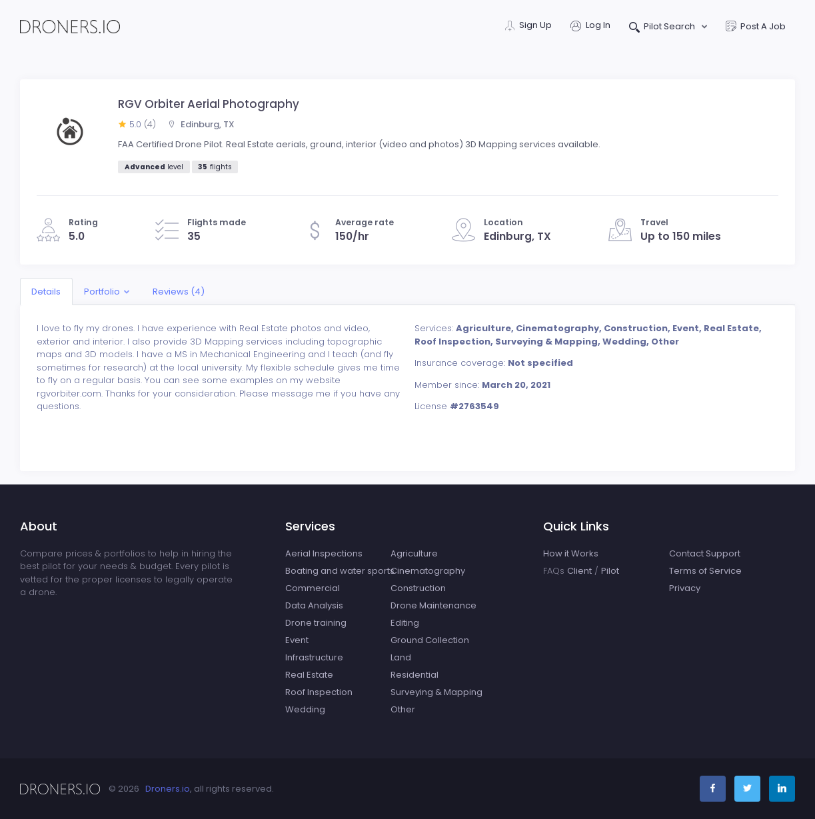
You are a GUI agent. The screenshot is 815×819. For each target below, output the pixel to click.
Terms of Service (705, 570)
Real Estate (309, 674)
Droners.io (167, 788)
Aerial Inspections (324, 553)
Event (297, 640)
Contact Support (704, 553)
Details (46, 291)
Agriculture (414, 553)
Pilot (610, 570)
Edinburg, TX (201, 124)
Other (403, 709)
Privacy (684, 588)
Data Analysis (314, 605)
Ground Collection (430, 640)
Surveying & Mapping (436, 692)
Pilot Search (663, 27)
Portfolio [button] (102, 291)
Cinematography (428, 570)
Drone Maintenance (433, 605)
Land (401, 657)
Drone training (316, 622)
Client (579, 570)
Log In (590, 26)
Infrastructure (314, 657)
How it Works (570, 553)
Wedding (305, 709)
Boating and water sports (340, 570)
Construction (418, 588)
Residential (414, 674)
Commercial (312, 588)
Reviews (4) (179, 291)
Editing (405, 622)
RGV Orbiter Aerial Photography (208, 104)
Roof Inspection (319, 692)
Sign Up (528, 26)
